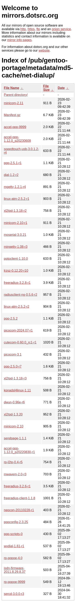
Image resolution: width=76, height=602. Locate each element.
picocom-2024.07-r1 (18, 330)
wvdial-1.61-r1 (14, 546)
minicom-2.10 (13, 426)
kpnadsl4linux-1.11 (17, 390)
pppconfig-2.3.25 (16, 522)
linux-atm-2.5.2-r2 (16, 306)
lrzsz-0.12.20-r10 (16, 270)
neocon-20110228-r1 (19, 510)
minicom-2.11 (13, 103)
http (23, 29)
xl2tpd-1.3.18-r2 (15, 210)
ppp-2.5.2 (11, 318)
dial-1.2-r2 (11, 175)
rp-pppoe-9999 (14, 582)
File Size (46, 87)
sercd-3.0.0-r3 (14, 594)
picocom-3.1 (12, 354)
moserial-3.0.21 (15, 234)
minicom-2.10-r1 (15, 223)
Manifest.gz (12, 115)
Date (61, 88)
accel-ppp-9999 (15, 127)
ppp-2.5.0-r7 (12, 366)
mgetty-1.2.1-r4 (15, 187)
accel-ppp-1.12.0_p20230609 (17, 138)
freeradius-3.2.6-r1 (17, 486)
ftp (38, 29)
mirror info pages (19, 40)
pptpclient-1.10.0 (16, 258)
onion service (61, 29)
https (31, 29)
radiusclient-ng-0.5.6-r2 (20, 294)
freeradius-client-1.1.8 (19, 498)
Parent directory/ (16, 94)
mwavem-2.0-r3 (15, 474)
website (44, 50)
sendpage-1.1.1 (15, 438)
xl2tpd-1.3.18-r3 (15, 378)
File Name (11, 88)
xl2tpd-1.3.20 (13, 414)
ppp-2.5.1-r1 (12, 163)
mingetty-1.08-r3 (16, 246)
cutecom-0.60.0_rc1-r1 (20, 342)
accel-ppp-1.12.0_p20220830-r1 (19, 450)
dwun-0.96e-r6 (14, 402)
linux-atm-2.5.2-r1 (16, 198)
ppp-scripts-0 (13, 534)
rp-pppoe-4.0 (13, 558)
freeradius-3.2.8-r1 (17, 282)
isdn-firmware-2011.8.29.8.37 (15, 569)
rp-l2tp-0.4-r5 (13, 462)
